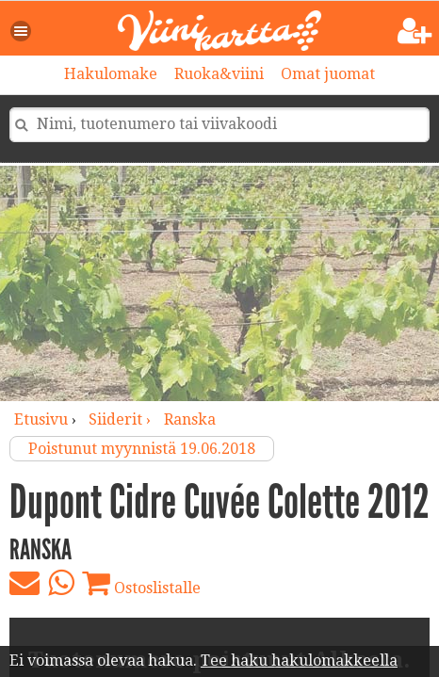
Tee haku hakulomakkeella (299, 660)
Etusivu (41, 419)
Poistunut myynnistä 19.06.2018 (141, 449)
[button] (22, 31)
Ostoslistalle (141, 583)
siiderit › (121, 419)
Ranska (190, 419)
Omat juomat (328, 74)
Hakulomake (110, 74)
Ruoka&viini (219, 74)
